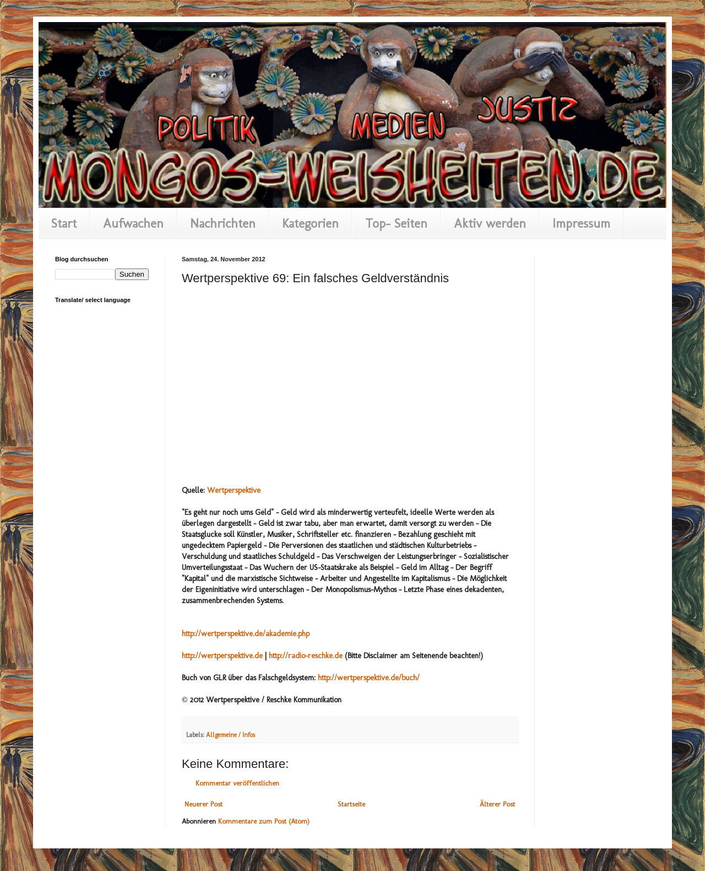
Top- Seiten (396, 223)
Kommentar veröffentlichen (237, 783)
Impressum (581, 223)
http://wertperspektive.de (222, 655)
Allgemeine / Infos (230, 735)
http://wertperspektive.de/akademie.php (246, 633)
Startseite (351, 804)
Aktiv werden (490, 223)
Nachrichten (223, 223)
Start (64, 223)
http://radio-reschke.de (306, 655)
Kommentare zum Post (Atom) (264, 821)
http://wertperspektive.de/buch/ (369, 677)
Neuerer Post (204, 804)
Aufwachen (133, 223)
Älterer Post (497, 804)
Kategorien (310, 223)
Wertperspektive (234, 490)
